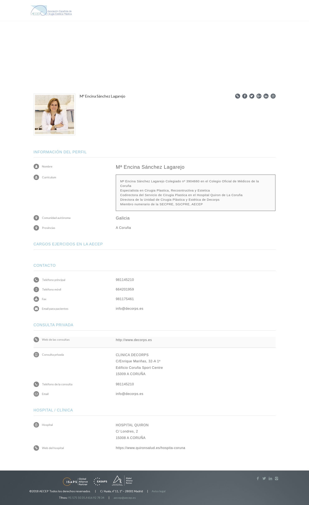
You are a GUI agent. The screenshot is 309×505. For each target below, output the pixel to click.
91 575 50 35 (76, 497)
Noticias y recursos (202, 10)
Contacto (257, 10)
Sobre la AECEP (107, 10)
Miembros (233, 10)
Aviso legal (158, 491)
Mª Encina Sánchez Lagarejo (102, 96)
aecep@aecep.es (125, 497)
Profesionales (166, 10)
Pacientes (137, 10)
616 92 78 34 (95, 497)
